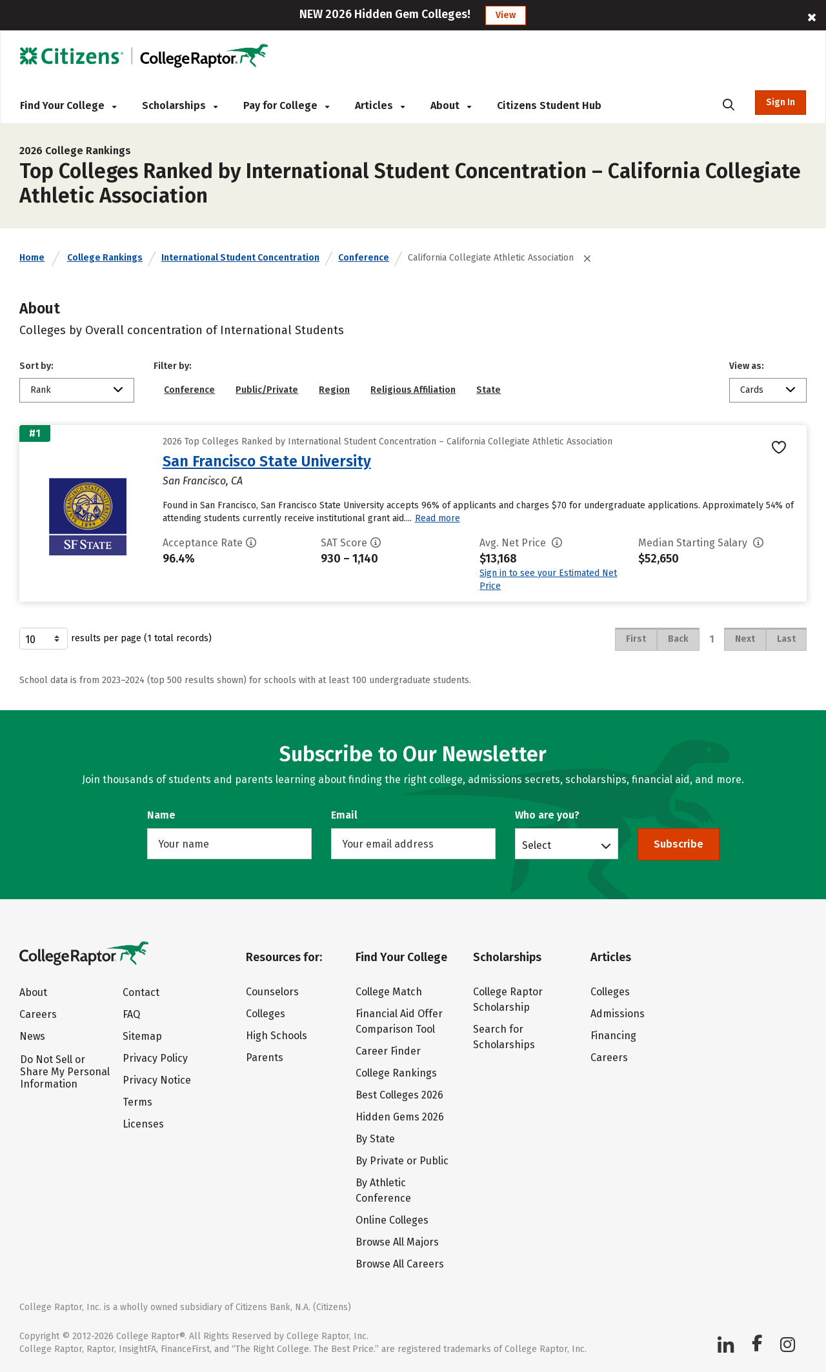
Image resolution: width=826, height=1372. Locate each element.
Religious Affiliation (413, 389)
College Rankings (105, 257)
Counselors (272, 992)
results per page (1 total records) (115, 639)
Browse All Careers (400, 1264)
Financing (613, 1035)
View (506, 15)
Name (161, 815)
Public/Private (267, 389)
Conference (363, 257)
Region (334, 389)
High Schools (276, 1035)
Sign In (780, 102)
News (32, 1036)
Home (32, 257)
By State (375, 1139)
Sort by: (36, 366)
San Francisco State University (267, 461)
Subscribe (678, 844)
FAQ (131, 1014)
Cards (751, 389)
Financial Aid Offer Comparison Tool (399, 1021)
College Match (389, 992)
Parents (264, 1057)
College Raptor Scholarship (508, 999)
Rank (40, 389)
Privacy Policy (155, 1058)
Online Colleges (392, 1220)
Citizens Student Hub (549, 105)
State (488, 389)
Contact (141, 992)
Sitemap (142, 1036)
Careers (38, 1014)
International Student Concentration (240, 257)
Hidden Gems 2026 (400, 1117)
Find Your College (68, 105)
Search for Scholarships (504, 1037)
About (450, 105)
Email (344, 815)
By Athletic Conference (383, 1190)
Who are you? (547, 815)
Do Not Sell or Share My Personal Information (65, 1071)
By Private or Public (402, 1161)
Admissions (617, 1014)
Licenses (143, 1124)
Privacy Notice (157, 1080)
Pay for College (286, 105)
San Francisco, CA (203, 481)
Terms (137, 1102)
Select (536, 845)
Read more (437, 518)
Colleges (265, 1014)
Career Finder (388, 1051)
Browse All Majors (397, 1242)
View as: (746, 366)
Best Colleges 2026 (399, 1095)
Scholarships (179, 105)
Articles (380, 105)
